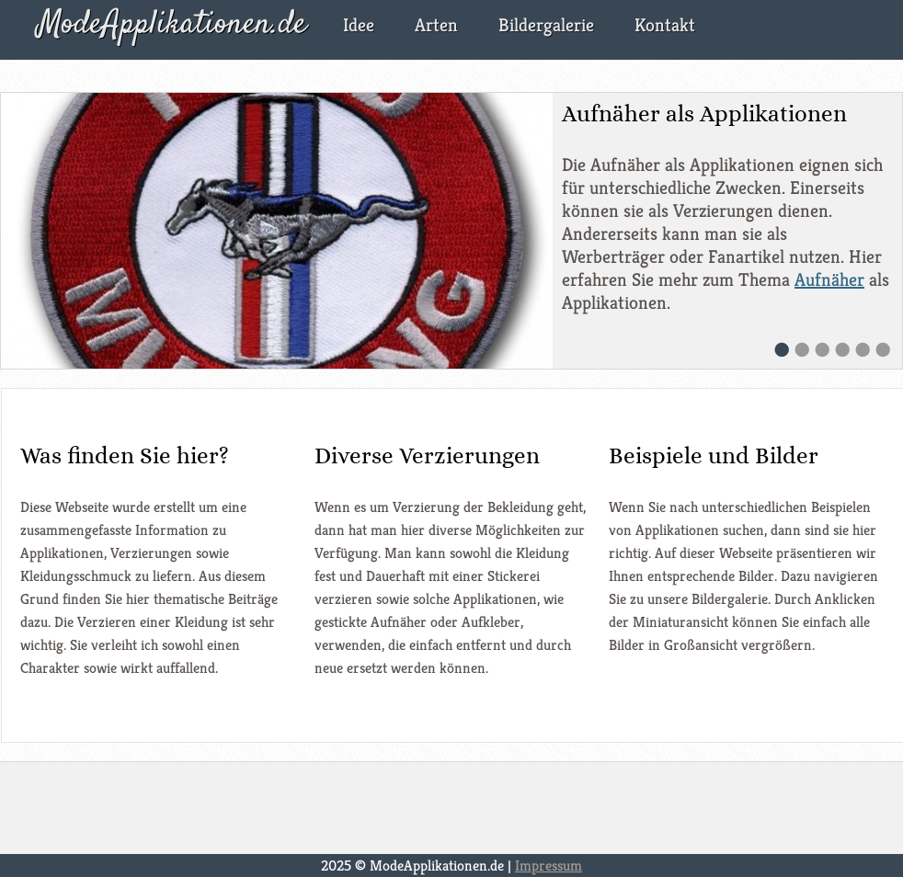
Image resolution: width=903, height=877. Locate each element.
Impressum (548, 865)
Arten (436, 25)
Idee (358, 25)
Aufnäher (829, 279)
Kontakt (664, 25)
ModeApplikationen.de (172, 25)
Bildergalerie (546, 25)
